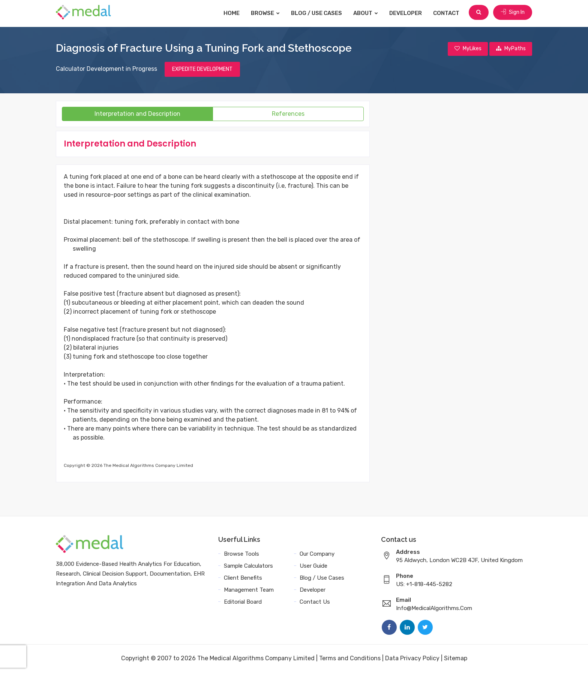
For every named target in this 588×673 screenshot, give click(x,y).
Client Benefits (243, 578)
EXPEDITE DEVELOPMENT (202, 70)
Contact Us (315, 602)
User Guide (313, 566)
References (288, 114)
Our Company (317, 554)
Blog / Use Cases (318, 13)
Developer (407, 13)
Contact (448, 13)
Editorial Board (243, 602)
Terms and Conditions (350, 659)
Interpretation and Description (137, 114)
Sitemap (455, 659)
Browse (266, 13)
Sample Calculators (248, 566)
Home (233, 13)
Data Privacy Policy (412, 659)
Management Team (249, 590)
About (367, 13)
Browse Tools (241, 554)
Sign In (513, 13)
